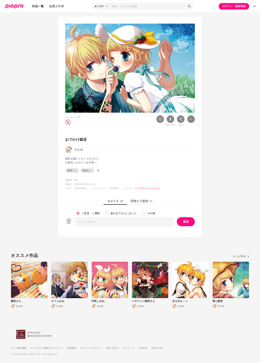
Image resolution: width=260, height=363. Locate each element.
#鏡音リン (72, 170)
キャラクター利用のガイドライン (46, 348)
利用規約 (71, 348)
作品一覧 (38, 6)
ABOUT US (157, 348)
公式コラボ (56, 6)
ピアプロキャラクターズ (147, 188)
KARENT (143, 348)
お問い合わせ (112, 348)
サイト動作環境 (18, 348)
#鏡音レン (87, 170)
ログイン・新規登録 (234, 6)
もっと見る (241, 256)
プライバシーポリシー (91, 348)
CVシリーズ (129, 348)
